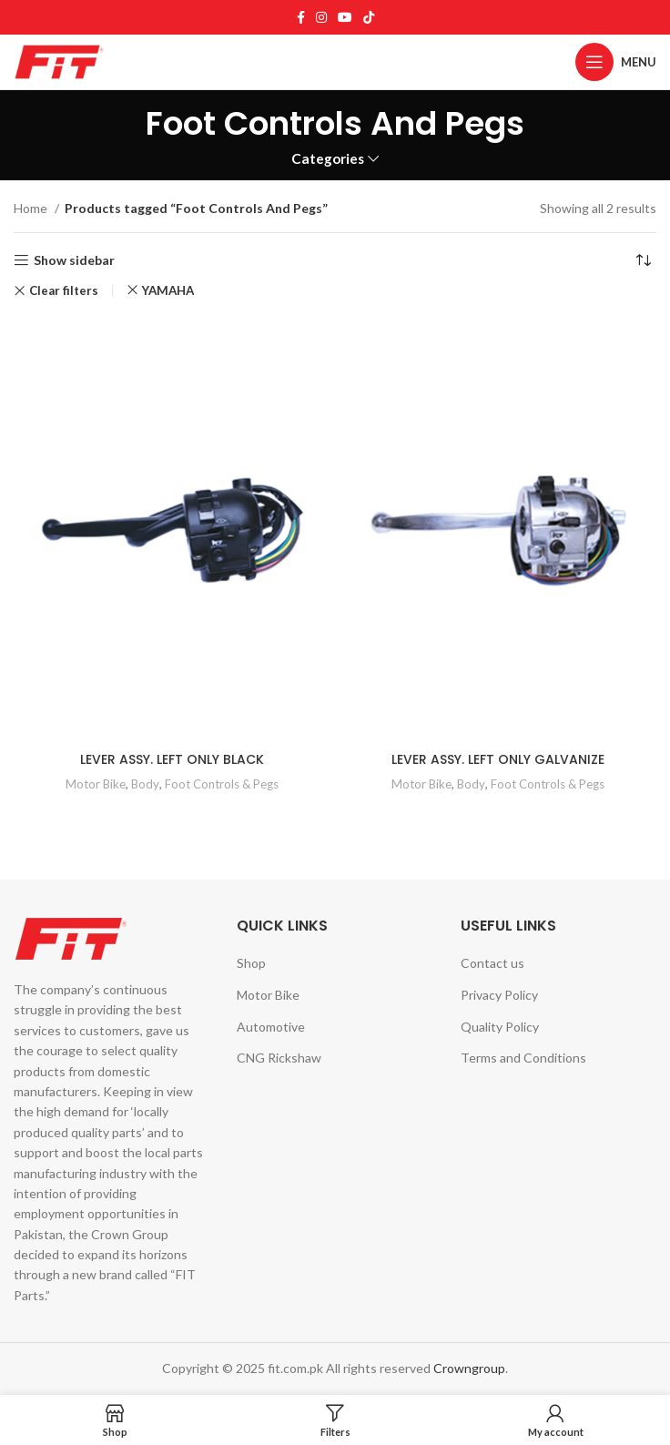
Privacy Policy (499, 994)
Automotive (271, 1026)
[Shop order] (642, 260)
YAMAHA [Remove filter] (168, 290)
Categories (327, 159)
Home (32, 208)
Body (145, 784)
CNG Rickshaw (279, 1057)
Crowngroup (469, 1368)
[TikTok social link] (369, 17)
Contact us (492, 963)
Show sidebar (74, 260)
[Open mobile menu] (615, 62)
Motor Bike (96, 784)
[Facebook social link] (300, 17)
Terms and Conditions (523, 1057)
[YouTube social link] (345, 17)
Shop (251, 963)
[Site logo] (59, 60)
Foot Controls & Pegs (222, 784)
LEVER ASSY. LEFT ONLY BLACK (172, 759)
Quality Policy (500, 1026)
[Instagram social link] (321, 17)
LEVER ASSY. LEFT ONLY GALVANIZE (497, 759)
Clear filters (63, 291)
